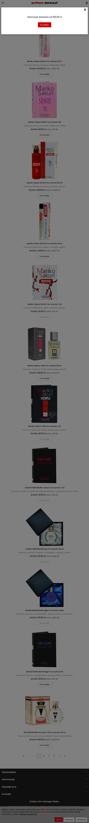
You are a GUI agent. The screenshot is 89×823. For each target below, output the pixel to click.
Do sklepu (44, 25)
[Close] (85, 9)
